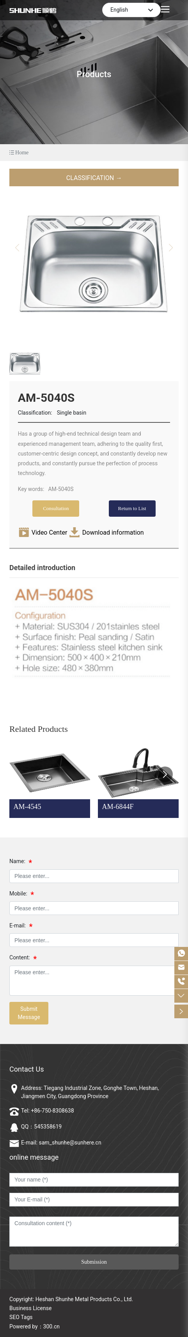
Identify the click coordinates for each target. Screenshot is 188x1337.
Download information (113, 532)
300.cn (51, 1326)
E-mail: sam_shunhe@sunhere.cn (61, 1142)
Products (94, 74)
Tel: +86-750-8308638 (47, 1110)
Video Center (49, 532)
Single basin (71, 413)
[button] (165, 774)
